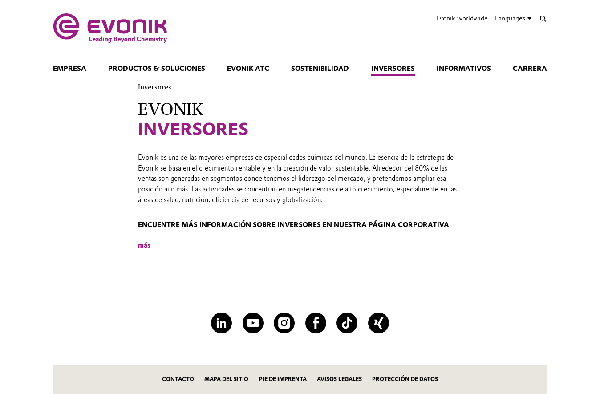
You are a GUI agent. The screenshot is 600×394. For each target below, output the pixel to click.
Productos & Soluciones (156, 69)
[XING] (378, 323)
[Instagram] (284, 323)
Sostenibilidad (320, 69)
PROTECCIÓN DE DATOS (405, 379)
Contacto (178, 379)
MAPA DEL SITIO (226, 379)
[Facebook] (315, 323)
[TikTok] (346, 323)
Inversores (393, 69)
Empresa (69, 69)
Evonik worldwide (462, 18)
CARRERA (530, 69)
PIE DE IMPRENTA (283, 379)
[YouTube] (253, 323)
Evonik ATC (248, 69)
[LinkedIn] (221, 323)
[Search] (543, 18)
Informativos (464, 69)
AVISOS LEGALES (339, 379)
